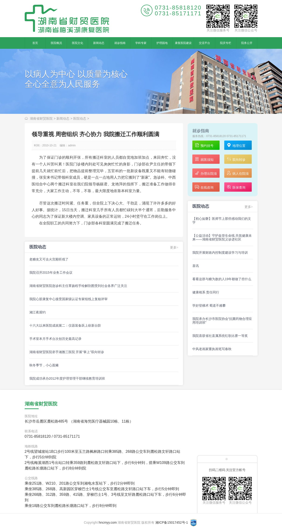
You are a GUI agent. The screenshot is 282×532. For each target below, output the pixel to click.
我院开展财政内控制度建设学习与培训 (220, 252)
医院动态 (79, 118)
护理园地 (162, 43)
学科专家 (140, 43)
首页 (35, 43)
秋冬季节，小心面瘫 (44, 365)
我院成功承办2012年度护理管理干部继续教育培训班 (67, 378)
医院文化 (77, 43)
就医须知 (204, 159)
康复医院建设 (183, 43)
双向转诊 (236, 159)
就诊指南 (120, 43)
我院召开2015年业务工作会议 (50, 272)
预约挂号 (204, 146)
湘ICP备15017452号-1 (171, 522)
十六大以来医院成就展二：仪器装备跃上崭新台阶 (65, 325)
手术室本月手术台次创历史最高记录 (55, 339)
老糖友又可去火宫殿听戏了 (48, 259)
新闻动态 (98, 43)
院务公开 (246, 43)
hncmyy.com (108, 522)
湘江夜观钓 (37, 312)
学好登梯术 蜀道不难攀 (209, 305)
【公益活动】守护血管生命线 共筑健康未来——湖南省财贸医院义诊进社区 (222, 237)
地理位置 (236, 146)
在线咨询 (204, 187)
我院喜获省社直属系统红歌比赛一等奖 (220, 336)
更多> (174, 247)
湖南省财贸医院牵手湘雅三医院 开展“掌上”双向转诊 (66, 352)
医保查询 (236, 187)
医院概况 (56, 43)
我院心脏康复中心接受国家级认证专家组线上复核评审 (68, 299)
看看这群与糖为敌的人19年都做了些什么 (221, 279)
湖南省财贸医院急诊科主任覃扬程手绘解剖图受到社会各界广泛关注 (78, 286)
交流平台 (204, 43)
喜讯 (195, 266)
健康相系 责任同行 (205, 292)
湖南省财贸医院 (41, 118)
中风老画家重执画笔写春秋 (211, 349)
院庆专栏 (225, 43)
